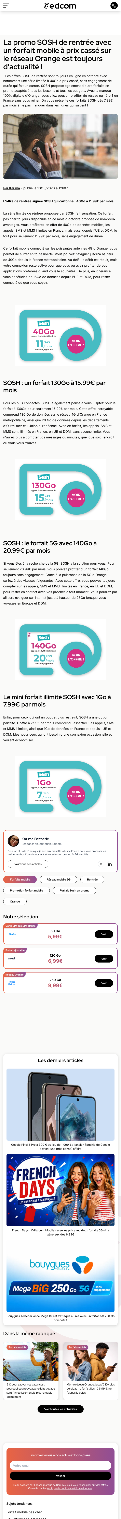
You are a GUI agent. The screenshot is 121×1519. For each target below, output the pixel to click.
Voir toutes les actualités (60, 1409)
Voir (104, 934)
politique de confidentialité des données (69, 1488)
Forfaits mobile (20, 879)
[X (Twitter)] (101, 864)
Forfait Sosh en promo (75, 890)
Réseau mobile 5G (58, 879)
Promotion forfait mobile (26, 890)
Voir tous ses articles (28, 864)
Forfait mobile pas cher (24, 1512)
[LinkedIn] (110, 864)
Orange (15, 901)
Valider (60, 1476)
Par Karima (11, 188)
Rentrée (92, 879)
